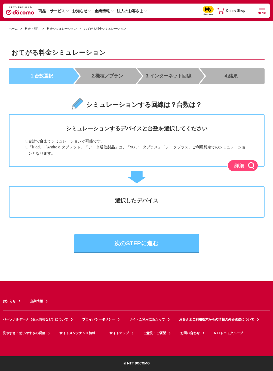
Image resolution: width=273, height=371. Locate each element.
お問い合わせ (190, 333)
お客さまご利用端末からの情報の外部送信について (216, 319)
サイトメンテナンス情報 (80, 333)
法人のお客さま (130, 11)
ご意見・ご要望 (154, 333)
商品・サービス (51, 11)
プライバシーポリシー (98, 319)
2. (107, 75)
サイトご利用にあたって (147, 319)
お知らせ (79, 11)
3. (168, 75)
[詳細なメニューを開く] (261, 10)
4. (231, 75)
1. (42, 75)
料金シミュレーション (62, 28)
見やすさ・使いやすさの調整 (24, 333)
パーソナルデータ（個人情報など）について (35, 319)
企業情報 (102, 11)
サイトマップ (119, 333)
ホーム (13, 28)
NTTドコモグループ (231, 333)
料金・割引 (32, 28)
